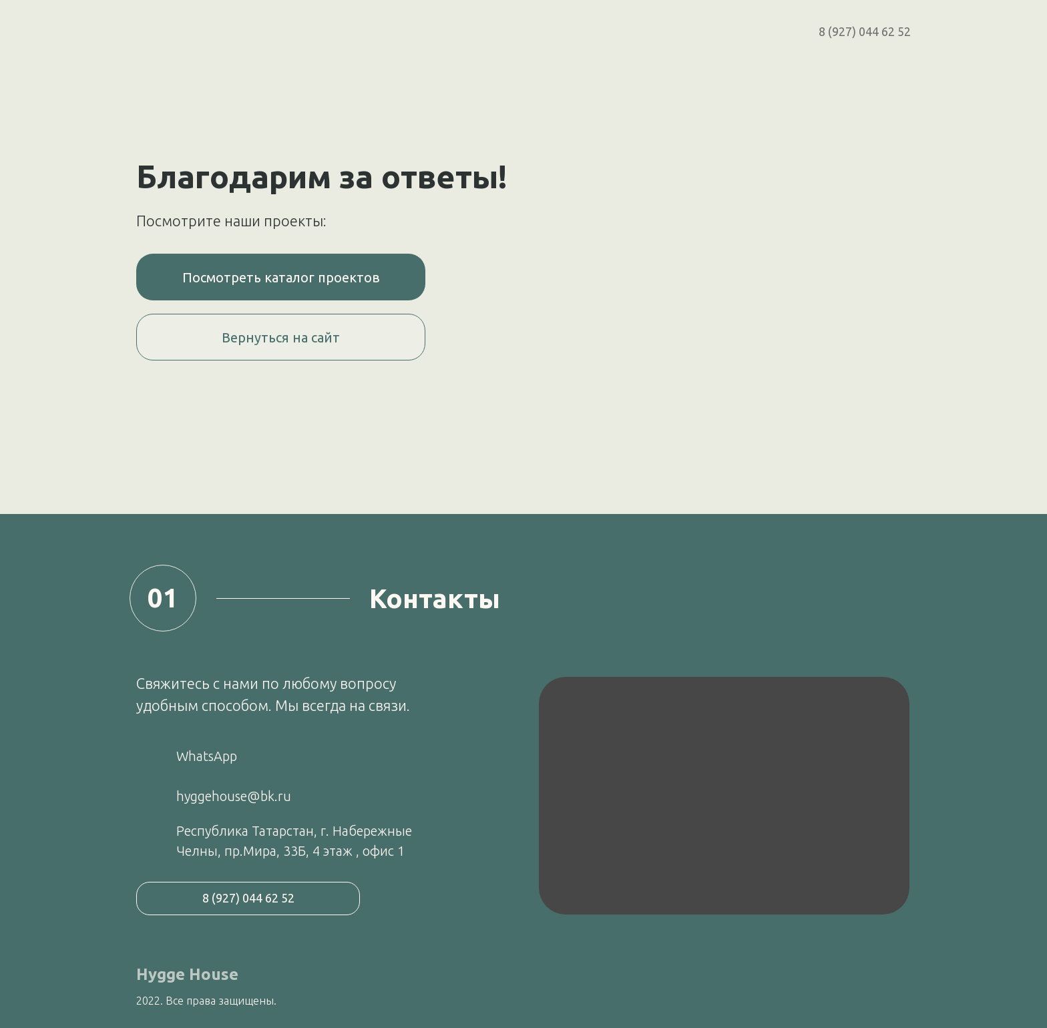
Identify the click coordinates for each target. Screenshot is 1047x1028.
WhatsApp (206, 756)
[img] (724, 796)
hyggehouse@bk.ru (233, 796)
